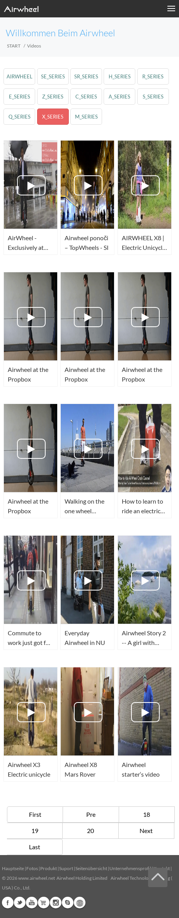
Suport (66, 868)
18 (146, 814)
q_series (20, 117)
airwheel (19, 76)
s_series (153, 96)
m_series (86, 117)
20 (90, 830)
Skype (67, 902)
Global (79, 902)
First (35, 814)
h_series (120, 76)
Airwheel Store (43, 902)
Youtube (32, 902)
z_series (52, 96)
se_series (53, 76)
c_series (86, 96)
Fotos (32, 868)
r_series (153, 76)
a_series (119, 96)
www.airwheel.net (36, 878)
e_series (19, 96)
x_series (52, 117)
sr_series (86, 76)
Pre (90, 814)
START (13, 46)
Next (146, 830)
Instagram (55, 902)
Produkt (48, 868)
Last (34, 846)
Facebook (8, 902)
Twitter (20, 902)
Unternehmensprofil (130, 868)
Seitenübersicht (91, 868)
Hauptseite (13, 868)
